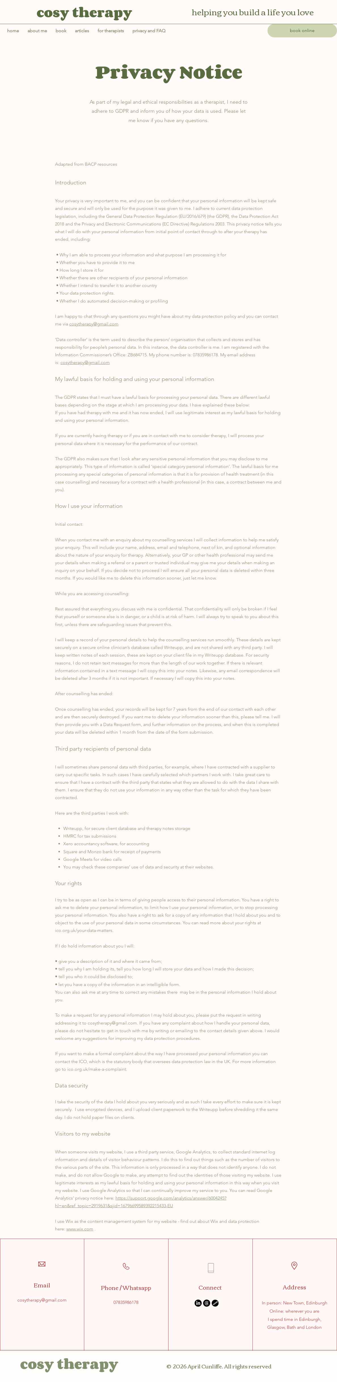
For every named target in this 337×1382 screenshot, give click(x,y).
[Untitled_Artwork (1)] (215, 1303)
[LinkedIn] (198, 1303)
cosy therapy (69, 1363)
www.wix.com (79, 1229)
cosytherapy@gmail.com (94, 324)
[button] (149, 31)
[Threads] (206, 1303)
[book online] (302, 30)
